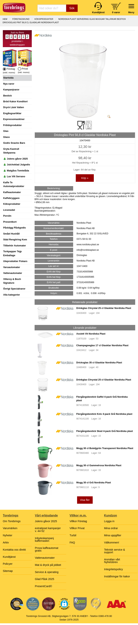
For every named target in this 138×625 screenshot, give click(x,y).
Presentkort (10, 221)
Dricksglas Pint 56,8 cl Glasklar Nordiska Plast (31, 22)
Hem (5, 19)
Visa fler (85, 499)
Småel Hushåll (11, 233)
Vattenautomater (12, 273)
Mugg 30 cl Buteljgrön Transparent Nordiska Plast (104, 448)
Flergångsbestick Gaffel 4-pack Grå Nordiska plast (102, 398)
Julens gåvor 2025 (46, 521)
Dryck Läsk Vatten (13, 107)
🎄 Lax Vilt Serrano (14, 176)
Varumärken (10, 528)
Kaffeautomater (12, 192)
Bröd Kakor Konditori (15, 101)
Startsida (8, 77)
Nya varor (8, 83)
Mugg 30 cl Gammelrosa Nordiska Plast (98, 465)
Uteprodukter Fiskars (15, 261)
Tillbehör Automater (14, 245)
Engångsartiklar (12, 113)
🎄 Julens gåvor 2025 (15, 158)
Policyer (7, 563)
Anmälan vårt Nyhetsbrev (112, 561)
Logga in (109, 521)
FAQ (72, 542)
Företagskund (21, 19)
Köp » (84, 178)
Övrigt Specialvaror (14, 288)
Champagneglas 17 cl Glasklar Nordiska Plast (102, 345)
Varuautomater (11, 267)
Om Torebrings (11, 521)
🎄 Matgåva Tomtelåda (16, 170)
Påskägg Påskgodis (14, 227)
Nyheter (7, 535)
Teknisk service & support (114, 551)
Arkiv (6, 542)
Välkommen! (111, 542)
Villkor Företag (78, 521)
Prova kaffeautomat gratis (46, 549)
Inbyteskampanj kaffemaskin (44, 539)
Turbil (73, 535)
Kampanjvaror (11, 89)
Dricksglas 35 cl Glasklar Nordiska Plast (99, 362)
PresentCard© (43, 586)
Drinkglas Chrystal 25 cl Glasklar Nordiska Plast (103, 308)
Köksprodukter (11, 203)
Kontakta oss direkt (14, 549)
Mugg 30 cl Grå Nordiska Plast (93, 482)
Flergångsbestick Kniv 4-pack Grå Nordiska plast (104, 414)
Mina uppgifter (112, 535)
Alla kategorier (11, 294)
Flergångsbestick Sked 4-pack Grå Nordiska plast (104, 431)
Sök (72, 8)
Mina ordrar (111, 528)
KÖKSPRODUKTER (43, 19)
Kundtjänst (9, 556)
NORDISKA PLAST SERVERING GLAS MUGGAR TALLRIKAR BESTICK (92, 19)
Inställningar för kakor (117, 576)
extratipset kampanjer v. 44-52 (48, 529)
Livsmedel (9, 210)
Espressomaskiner (14, 119)
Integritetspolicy (113, 569)
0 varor (116, 12)
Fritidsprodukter (12, 125)
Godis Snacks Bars (14, 142)
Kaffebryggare (11, 198)
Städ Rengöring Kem (15, 239)
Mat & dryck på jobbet (48, 564)
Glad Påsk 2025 (44, 579)
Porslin (7, 215)
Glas (5, 131)
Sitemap (8, 570)
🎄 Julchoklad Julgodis (16, 164)
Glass (6, 137)
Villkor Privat (77, 528)
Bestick (7, 95)
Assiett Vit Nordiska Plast (90, 333)
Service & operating (47, 572)
